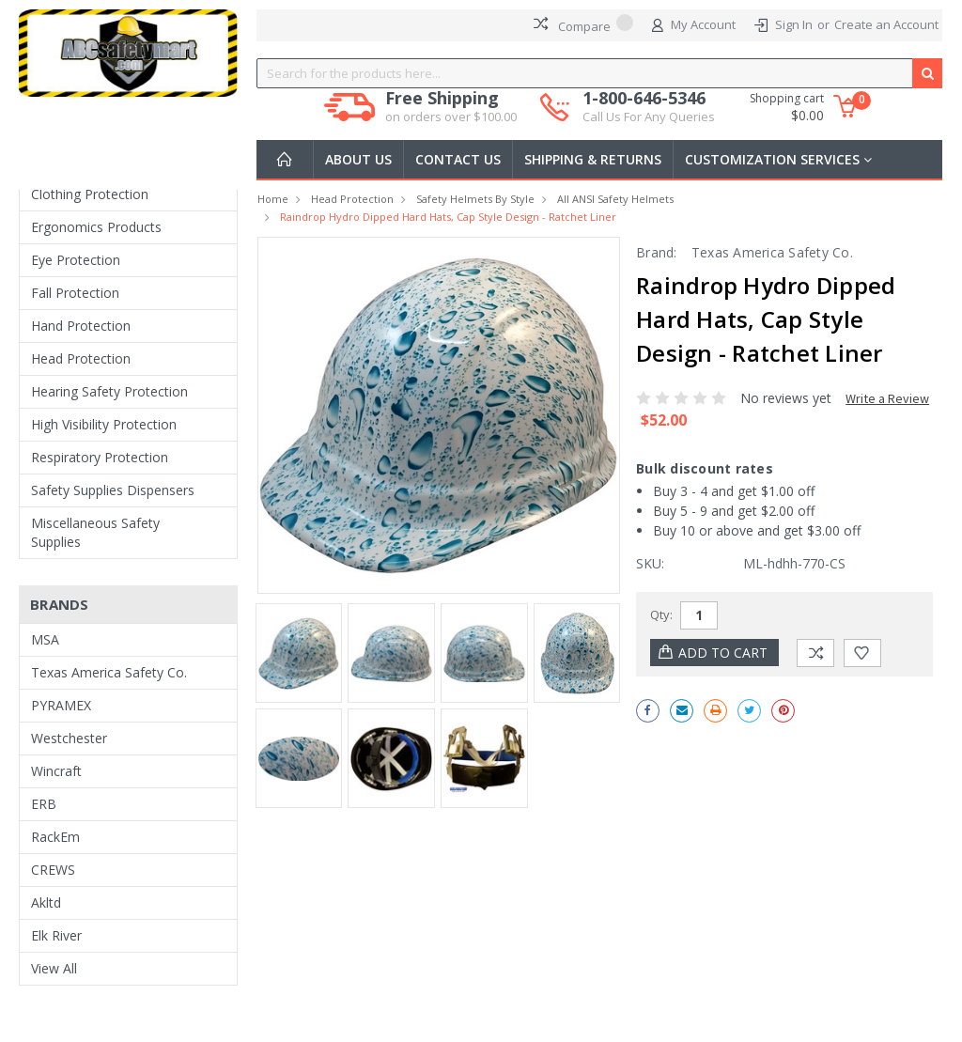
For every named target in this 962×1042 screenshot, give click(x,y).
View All (54, 968)
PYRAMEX (61, 705)
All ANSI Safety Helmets (615, 199)
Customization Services (778, 159)
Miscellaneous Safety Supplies (95, 532)
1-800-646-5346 (648, 107)
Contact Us (458, 159)
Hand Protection (81, 325)
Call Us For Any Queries (648, 116)
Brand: (656, 252)
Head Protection (81, 358)
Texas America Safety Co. (109, 672)
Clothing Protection (89, 194)
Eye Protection (75, 260)
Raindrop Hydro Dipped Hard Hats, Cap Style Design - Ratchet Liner (448, 217)
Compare (583, 24)
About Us (358, 159)
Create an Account (886, 24)
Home (272, 199)
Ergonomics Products (96, 227)
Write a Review (887, 398)
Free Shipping (451, 107)
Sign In (794, 24)
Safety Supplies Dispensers (112, 490)
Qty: (661, 614)
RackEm (55, 837)
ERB (43, 804)
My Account (694, 25)
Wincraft (56, 771)
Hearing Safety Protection (109, 391)
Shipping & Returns (592, 159)
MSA (45, 639)
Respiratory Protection (99, 457)
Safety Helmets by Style (475, 199)
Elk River (56, 935)
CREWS (53, 870)
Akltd (46, 902)
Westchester (69, 738)
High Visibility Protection (104, 424)
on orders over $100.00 (451, 116)
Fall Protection (75, 293)
